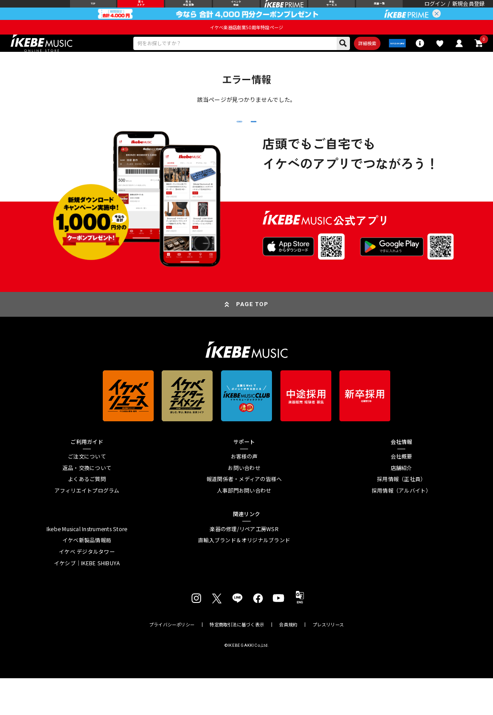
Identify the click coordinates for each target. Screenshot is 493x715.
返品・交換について (86, 504)
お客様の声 (244, 493)
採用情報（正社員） (401, 516)
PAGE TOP (252, 341)
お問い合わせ (244, 504)
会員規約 (288, 661)
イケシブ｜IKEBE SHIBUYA (87, 599)
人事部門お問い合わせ (244, 527)
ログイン (435, 9)
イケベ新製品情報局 (86, 577)
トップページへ (306, 148)
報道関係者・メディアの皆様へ (244, 516)
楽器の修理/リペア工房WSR (244, 565)
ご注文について (87, 493)
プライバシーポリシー (171, 661)
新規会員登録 (468, 9)
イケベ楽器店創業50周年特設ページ (246, 39)
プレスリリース (328, 661)
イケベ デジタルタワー (87, 588)
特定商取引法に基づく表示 (237, 661)
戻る (187, 148)
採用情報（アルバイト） (401, 527)
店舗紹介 (401, 504)
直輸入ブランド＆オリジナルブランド (244, 577)
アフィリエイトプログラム (87, 527)
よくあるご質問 (87, 516)
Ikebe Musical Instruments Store (87, 565)
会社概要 (401, 493)
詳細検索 (339, 57)
